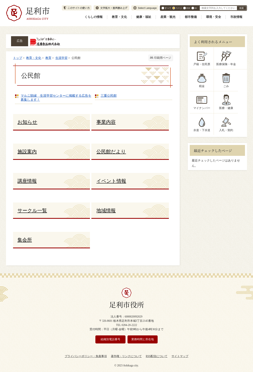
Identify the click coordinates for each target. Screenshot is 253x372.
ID (196, 8)
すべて (168, 8)
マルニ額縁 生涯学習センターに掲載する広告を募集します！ (56, 97)
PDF (188, 8)
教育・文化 (119, 16)
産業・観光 (167, 16)
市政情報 (236, 16)
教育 (48, 58)
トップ (17, 58)
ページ (178, 8)
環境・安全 (213, 16)
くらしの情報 (94, 16)
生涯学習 (61, 58)
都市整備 (191, 16)
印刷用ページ (162, 57)
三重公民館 (109, 95)
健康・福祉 (143, 16)
